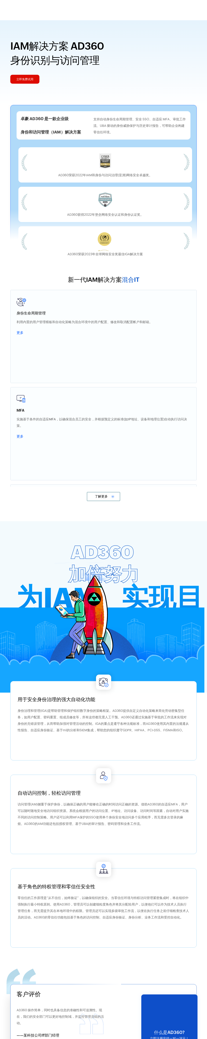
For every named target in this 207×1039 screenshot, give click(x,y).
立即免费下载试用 (100, 998)
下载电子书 (68, 938)
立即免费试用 (169, 806)
